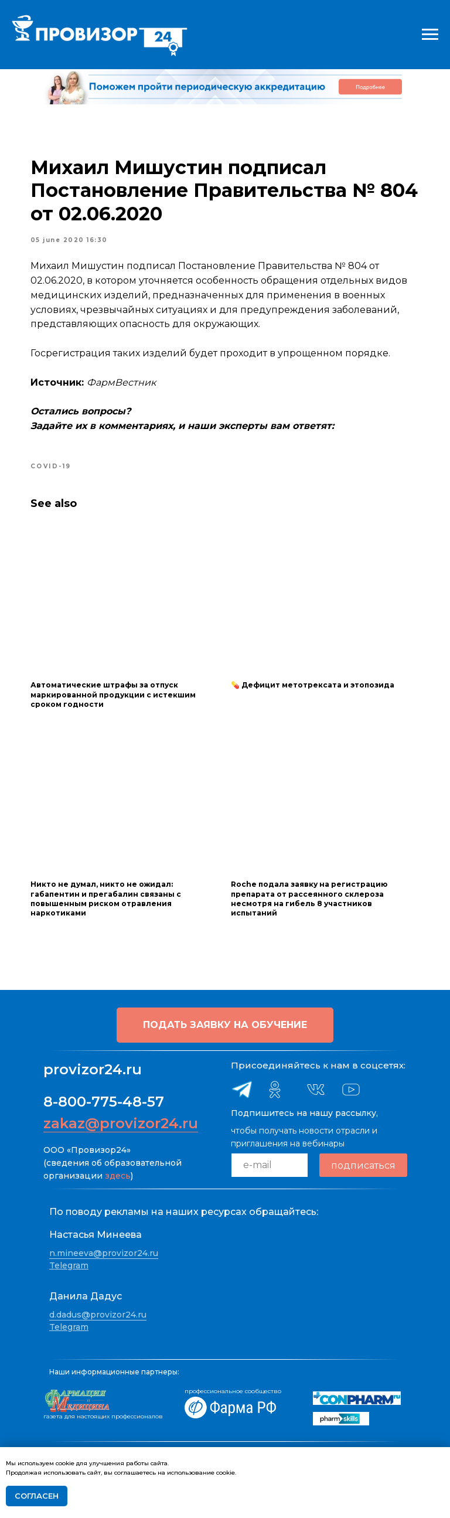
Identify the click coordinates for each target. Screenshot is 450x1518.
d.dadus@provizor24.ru (97, 1311)
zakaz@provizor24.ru (120, 1120)
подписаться (363, 1162)
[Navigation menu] (430, 34)
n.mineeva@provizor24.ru (103, 1250)
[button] (225, 1022)
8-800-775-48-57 (103, 1099)
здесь (118, 1173)
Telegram (68, 1263)
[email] (269, 1163)
